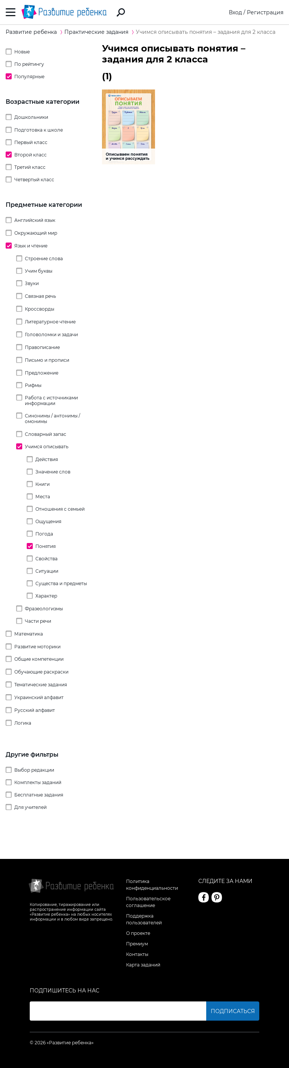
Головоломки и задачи (51, 334)
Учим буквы (38, 271)
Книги (42, 484)
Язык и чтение (30, 246)
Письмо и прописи (47, 360)
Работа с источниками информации (51, 400)
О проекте (138, 933)
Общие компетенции (39, 659)
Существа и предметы (61, 583)
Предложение (41, 373)
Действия (46, 459)
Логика (22, 723)
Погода (44, 534)
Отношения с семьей (60, 509)
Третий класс (30, 167)
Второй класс (30, 155)
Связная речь (40, 296)
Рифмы (33, 385)
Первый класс (30, 142)
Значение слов (52, 472)
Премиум (137, 944)
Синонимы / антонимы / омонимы (52, 418)
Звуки (32, 283)
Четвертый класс (34, 179)
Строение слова (44, 258)
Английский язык (34, 220)
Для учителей (30, 807)
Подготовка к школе (38, 130)
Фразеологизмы (44, 608)
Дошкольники (31, 117)
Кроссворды (39, 309)
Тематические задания (40, 684)
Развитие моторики (37, 646)
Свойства (46, 558)
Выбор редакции (34, 770)
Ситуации (46, 571)
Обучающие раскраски (41, 672)
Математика (28, 634)
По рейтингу (29, 64)
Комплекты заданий (37, 782)
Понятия (45, 546)
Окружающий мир (35, 233)
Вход (235, 12)
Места (42, 496)
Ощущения (48, 521)
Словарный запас (45, 434)
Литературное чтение (50, 322)
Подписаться (233, 1011)
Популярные (29, 76)
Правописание (42, 347)
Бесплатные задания (38, 795)
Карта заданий (143, 965)
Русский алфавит (34, 710)
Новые (22, 52)
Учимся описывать (46, 446)
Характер (46, 596)
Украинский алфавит (39, 697)
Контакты (137, 954)
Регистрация (265, 12)
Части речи (38, 621)
